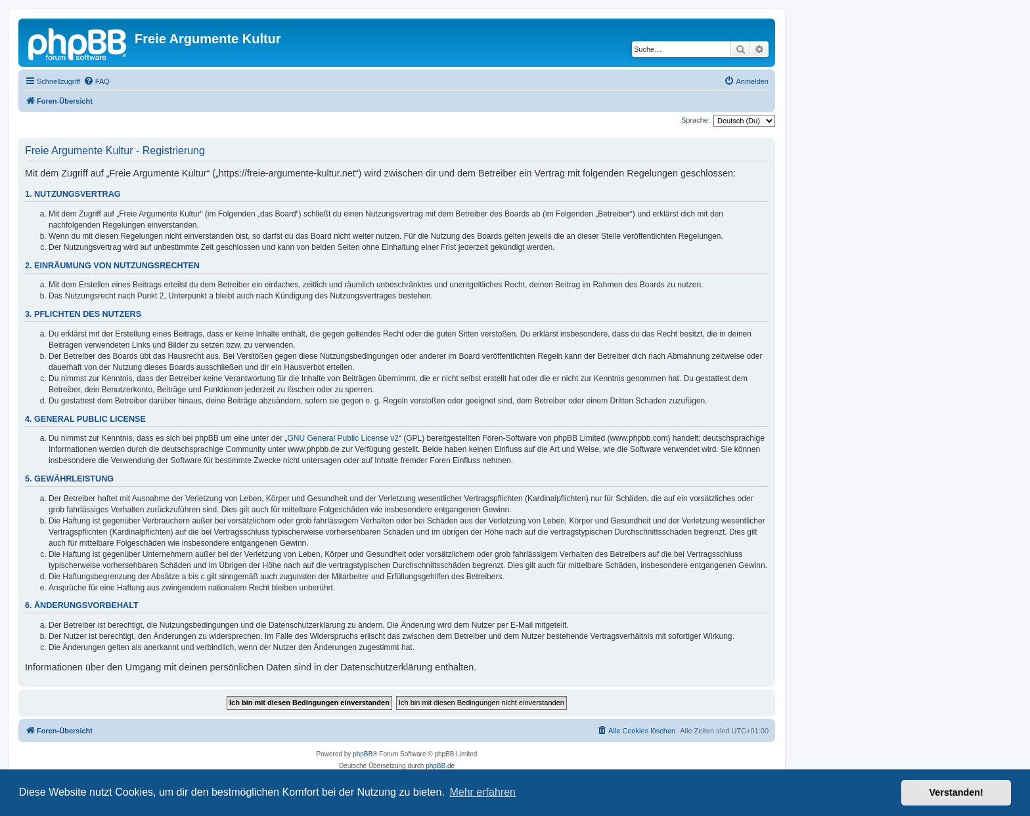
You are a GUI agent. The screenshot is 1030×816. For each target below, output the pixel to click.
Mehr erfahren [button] (482, 792)
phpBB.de (440, 765)
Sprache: (695, 120)
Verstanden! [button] (956, 792)
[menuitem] (96, 81)
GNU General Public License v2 (343, 438)
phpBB (362, 754)
